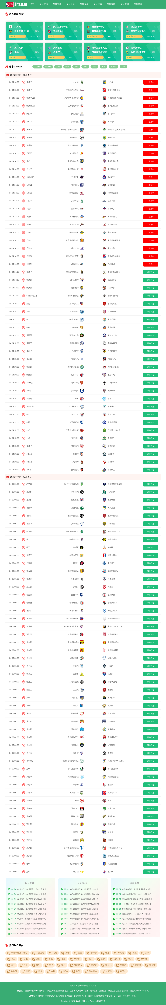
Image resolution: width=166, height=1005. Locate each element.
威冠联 (109, 971)
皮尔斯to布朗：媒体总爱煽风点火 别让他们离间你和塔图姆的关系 (136, 889)
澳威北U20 (30, 106)
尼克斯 (77, 959)
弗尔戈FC (77, 579)
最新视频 (82, 883)
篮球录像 (84, 4)
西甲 (67, 66)
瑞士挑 (29, 603)
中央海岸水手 (76, 161)
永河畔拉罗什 (76, 737)
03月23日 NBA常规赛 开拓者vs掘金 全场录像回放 (31, 904)
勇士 (67, 953)
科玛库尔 (77, 492)
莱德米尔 (77, 446)
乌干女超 (30, 406)
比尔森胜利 (77, 864)
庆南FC (78, 462)
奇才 (107, 953)
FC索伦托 (77, 359)
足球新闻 (124, 4)
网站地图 (83, 986)
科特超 (29, 484)
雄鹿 (134, 953)
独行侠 (117, 959)
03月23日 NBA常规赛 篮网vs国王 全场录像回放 (31, 909)
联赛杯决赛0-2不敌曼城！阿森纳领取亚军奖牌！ (84, 934)
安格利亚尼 (77, 682)
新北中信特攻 (76, 296)
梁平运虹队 (77, 304)
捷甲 (28, 864)
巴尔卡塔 (77, 375)
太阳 (147, 953)
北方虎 (78, 82)
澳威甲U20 (30, 98)
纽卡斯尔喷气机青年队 (72, 130)
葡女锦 (29, 531)
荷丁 (28, 539)
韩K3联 (29, 122)
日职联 (29, 153)
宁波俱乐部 (77, 422)
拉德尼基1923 (75, 856)
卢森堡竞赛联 (76, 777)
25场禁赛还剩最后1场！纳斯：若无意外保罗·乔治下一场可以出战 (137, 899)
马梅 (79, 800)
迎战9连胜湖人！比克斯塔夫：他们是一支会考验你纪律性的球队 (137, 914)
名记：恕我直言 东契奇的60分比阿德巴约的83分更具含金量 (136, 919)
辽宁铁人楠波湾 (75, 430)
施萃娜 (78, 840)
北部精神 (77, 288)
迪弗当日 (77, 808)
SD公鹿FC (77, 280)
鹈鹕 (38, 959)
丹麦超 (29, 563)
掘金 (91, 959)
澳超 (28, 161)
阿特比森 (77, 816)
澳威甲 (29, 82)
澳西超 (29, 359)
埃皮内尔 (77, 698)
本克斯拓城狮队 (75, 272)
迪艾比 (78, 705)
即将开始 (150, 272)
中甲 (28, 327)
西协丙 (29, 634)
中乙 (28, 319)
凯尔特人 (78, 965)
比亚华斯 (77, 713)
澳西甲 (29, 335)
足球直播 (44, 4)
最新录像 (29, 883)
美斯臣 (78, 547)
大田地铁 (77, 122)
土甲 (28, 769)
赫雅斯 (78, 674)
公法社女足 (77, 406)
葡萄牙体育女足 (75, 531)
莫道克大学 (77, 335)
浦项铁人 (77, 470)
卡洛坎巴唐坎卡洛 (19, 953)
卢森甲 (29, 777)
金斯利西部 (77, 343)
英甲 (51, 965)
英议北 (108, 965)
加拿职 (29, 579)
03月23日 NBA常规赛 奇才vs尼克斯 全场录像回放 (31, 914)
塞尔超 (29, 848)
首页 (32, 4)
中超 (103, 66)
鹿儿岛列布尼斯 (75, 256)
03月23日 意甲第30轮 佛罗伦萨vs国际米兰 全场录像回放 (31, 929)
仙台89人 (77, 209)
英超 (58, 66)
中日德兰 (77, 563)
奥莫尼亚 (77, 508)
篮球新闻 (138, 4)
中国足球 (40, 953)
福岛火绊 (77, 248)
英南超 (123, 965)
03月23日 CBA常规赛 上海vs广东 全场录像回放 (31, 889)
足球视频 (98, 4)
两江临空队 (77, 311)
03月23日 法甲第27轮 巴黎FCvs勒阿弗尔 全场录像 (84, 904)
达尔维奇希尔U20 (74, 98)
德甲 (85, 66)
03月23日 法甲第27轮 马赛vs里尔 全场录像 (84, 894)
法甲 (94, 66)
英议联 (94, 965)
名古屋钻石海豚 (75, 240)
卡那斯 (78, 785)
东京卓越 (77, 201)
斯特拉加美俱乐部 (74, 484)
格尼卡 (78, 832)
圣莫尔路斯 (77, 658)
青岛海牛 (77, 438)
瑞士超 (29, 587)
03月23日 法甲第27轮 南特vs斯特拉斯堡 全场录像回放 (31, 924)
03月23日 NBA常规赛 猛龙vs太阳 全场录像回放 (31, 894)
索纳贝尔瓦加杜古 (74, 626)
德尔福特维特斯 (75, 618)
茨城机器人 (77, 217)
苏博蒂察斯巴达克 (74, 848)
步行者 (94, 953)
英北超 (138, 965)
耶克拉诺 (77, 824)
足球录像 (71, 4)
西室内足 (30, 761)
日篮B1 (29, 193)
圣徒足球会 (77, 539)
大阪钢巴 (77, 391)
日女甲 (29, 169)
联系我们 (92, 986)
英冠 (28, 971)
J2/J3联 (29, 383)
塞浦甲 (29, 508)
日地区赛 (30, 177)
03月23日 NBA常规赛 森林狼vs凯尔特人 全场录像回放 (31, 899)
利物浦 (14, 971)
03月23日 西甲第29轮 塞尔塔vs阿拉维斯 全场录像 (84, 899)
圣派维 (78, 690)
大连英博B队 (76, 319)
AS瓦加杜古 (76, 611)
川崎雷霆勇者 (76, 193)
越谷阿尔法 (77, 224)
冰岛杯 (29, 492)
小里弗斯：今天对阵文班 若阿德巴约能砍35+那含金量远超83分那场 (136, 904)
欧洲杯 (48, 66)
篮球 (130, 959)
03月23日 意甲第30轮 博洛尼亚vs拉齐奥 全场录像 (84, 914)
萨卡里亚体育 (76, 769)
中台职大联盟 (31, 296)
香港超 (29, 399)
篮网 (103, 959)
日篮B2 (29, 185)
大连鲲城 (77, 327)
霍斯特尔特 (77, 793)
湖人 (13, 959)
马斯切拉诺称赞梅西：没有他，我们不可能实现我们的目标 (136, 934)
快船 (26, 959)
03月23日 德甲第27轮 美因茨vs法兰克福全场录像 (84, 909)
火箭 (55, 953)
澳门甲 (29, 114)
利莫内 (78, 666)
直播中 (150, 82)
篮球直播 (57, 4)
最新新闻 (134, 883)
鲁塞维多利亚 (76, 650)
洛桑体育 (77, 595)
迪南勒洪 (77, 745)
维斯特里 (77, 500)
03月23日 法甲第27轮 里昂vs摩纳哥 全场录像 (84, 919)
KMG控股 (77, 177)
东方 (79, 399)
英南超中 (93, 971)
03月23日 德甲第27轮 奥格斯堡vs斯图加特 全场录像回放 (31, 934)
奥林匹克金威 (76, 367)
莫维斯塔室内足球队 (73, 761)
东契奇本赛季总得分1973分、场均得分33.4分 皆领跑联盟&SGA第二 (136, 894)
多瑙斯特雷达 (76, 571)
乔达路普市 (77, 351)
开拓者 (121, 953)
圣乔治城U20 (76, 106)
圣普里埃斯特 (76, 642)
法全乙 (29, 642)
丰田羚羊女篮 (76, 169)
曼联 (63, 959)
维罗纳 (78, 872)
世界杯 (37, 66)
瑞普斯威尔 (77, 603)
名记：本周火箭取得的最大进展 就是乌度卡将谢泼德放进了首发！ (136, 924)
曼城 (51, 959)
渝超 (28, 304)
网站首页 (73, 986)
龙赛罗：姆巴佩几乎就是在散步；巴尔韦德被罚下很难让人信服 (136, 929)
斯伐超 (29, 571)
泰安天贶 (77, 414)
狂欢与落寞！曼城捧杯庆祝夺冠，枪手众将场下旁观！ (84, 924)
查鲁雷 (78, 753)
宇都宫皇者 (77, 232)
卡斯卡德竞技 (76, 516)
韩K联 (28, 470)
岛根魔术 (77, 264)
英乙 (63, 965)
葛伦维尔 (77, 729)
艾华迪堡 (77, 524)
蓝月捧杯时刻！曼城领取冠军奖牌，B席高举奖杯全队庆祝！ (85, 929)
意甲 (76, 66)
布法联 (29, 516)
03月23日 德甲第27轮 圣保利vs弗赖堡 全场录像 (84, 889)
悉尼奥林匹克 (76, 145)
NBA (65, 971)
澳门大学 (77, 114)
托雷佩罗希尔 (76, 634)
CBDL (123, 971)
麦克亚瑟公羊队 (75, 90)
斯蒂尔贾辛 (77, 555)
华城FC (78, 454)
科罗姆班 (77, 721)
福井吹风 (77, 185)
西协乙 (29, 824)
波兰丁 (29, 555)
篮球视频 (111, 4)
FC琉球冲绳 (76, 383)
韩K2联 (29, 454)
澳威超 (29, 145)
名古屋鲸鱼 (77, 153)
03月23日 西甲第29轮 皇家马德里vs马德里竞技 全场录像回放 (31, 919)
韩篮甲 (113, 66)
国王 (80, 953)
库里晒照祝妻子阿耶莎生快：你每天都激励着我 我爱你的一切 (136, 909)
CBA (78, 971)
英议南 (152, 965)
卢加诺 (78, 587)
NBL (123, 67)
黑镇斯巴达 (77, 137)
